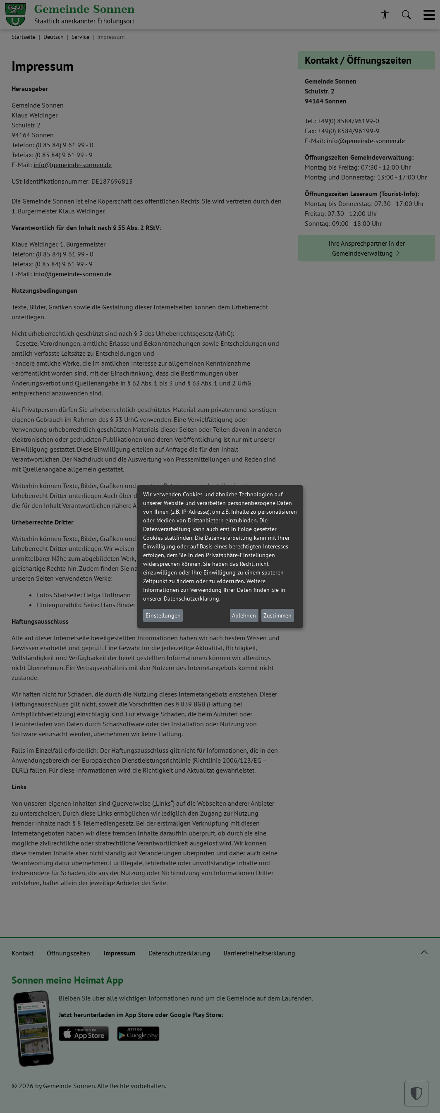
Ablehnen (244, 615)
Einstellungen (163, 615)
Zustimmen (277, 615)
